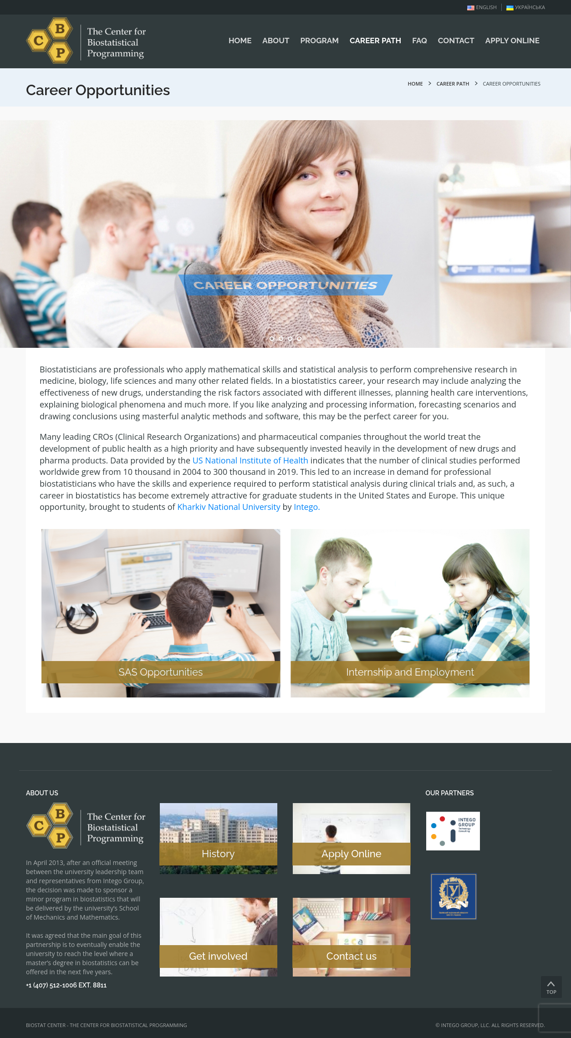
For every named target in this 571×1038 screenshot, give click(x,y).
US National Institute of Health (250, 460)
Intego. (307, 506)
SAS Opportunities (157, 672)
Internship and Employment (414, 672)
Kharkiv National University (228, 506)
